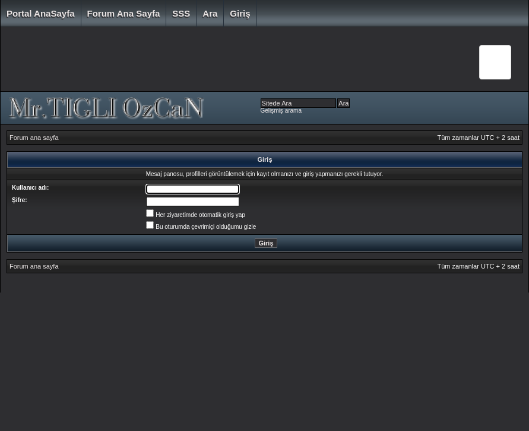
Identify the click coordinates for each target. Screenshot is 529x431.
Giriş (240, 13)
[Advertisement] (231, 62)
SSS (181, 13)
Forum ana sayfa (123, 13)
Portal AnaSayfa (41, 13)
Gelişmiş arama (281, 110)
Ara (209, 13)
